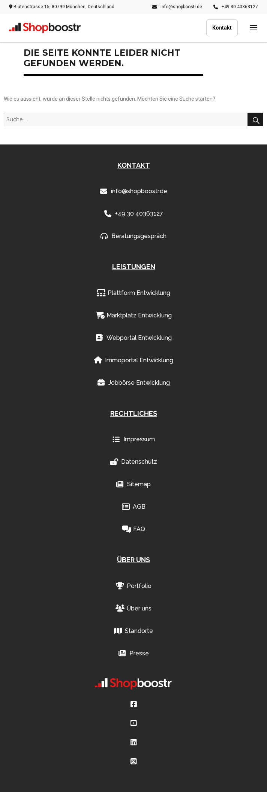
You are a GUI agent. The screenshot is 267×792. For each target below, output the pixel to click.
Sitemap (133, 484)
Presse (133, 653)
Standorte (133, 631)
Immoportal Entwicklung (133, 360)
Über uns (134, 608)
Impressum (133, 439)
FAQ (133, 529)
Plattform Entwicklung (133, 293)
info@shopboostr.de (177, 6)
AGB (134, 507)
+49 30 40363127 (235, 6)
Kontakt (222, 28)
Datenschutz (133, 462)
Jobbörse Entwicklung (134, 383)
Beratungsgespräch (133, 236)
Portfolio (134, 586)
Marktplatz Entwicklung (134, 315)
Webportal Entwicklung (134, 338)
